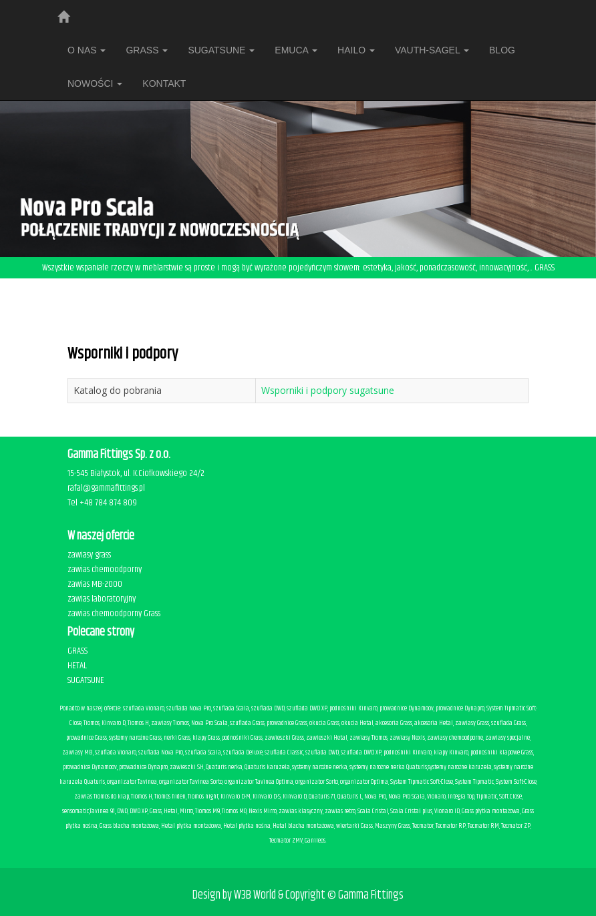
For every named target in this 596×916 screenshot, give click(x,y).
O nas (86, 50)
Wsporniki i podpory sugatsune (327, 390)
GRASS (77, 651)
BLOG (502, 50)
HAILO (356, 50)
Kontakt (164, 83)
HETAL (77, 665)
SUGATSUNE (221, 50)
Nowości (94, 83)
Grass (147, 50)
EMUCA (296, 50)
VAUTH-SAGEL (432, 50)
